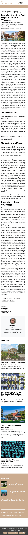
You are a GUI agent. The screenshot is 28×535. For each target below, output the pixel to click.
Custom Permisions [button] (13, 532)
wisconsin (5, 298)
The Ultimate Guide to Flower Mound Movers (17, 492)
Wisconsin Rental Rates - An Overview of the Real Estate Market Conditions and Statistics (12, 394)
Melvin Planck (5, 28)
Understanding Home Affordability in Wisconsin (16, 483)
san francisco (5, 300)
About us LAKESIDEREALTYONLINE (10, 515)
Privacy (20, 515)
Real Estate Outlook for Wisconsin (13, 363)
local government (14, 239)
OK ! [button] (5, 532)
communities (12, 298)
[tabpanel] (13, 36)
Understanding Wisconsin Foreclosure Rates (10, 461)
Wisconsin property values (6, 11)
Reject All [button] (22, 532)
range (18, 298)
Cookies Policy (17, 530)
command (12, 300)
